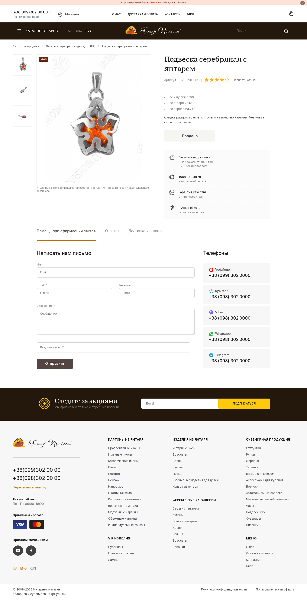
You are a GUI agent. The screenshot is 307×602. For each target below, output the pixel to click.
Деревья (252, 463)
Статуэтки (253, 450)
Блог (190, 14)
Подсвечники (255, 514)
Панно (112, 469)
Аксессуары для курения (264, 482)
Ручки (250, 457)
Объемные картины (122, 521)
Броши (177, 463)
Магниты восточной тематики (267, 501)
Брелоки (252, 489)
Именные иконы (120, 457)
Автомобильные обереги (264, 495)
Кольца (178, 536)
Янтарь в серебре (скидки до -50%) (70, 46)
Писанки (252, 527)
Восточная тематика (123, 508)
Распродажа (31, 46)
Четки (177, 476)
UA (70, 30)
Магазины (68, 14)
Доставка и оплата (143, 14)
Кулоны (178, 469)
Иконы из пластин (121, 555)
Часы (250, 508)
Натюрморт (116, 489)
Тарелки (252, 469)
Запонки (179, 549)
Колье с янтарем (185, 523)
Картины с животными (124, 501)
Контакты (172, 14)
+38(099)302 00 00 (30, 12)
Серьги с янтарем (186, 511)
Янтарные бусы (184, 450)
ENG (79, 30)
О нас (116, 14)
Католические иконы (123, 463)
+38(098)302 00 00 (37, 481)
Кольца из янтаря (185, 489)
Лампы (113, 562)
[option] (22, 65)
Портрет (114, 476)
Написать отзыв (244, 80)
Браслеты (180, 457)
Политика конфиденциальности (224, 591)
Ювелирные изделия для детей (196, 482)
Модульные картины (123, 514)
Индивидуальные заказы (126, 527)
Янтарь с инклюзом (260, 476)
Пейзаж (113, 482)
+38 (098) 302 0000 (229, 298)
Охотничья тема (120, 495)
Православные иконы (124, 450)
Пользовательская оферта (275, 591)
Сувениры (115, 549)
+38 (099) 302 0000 (229, 276)
